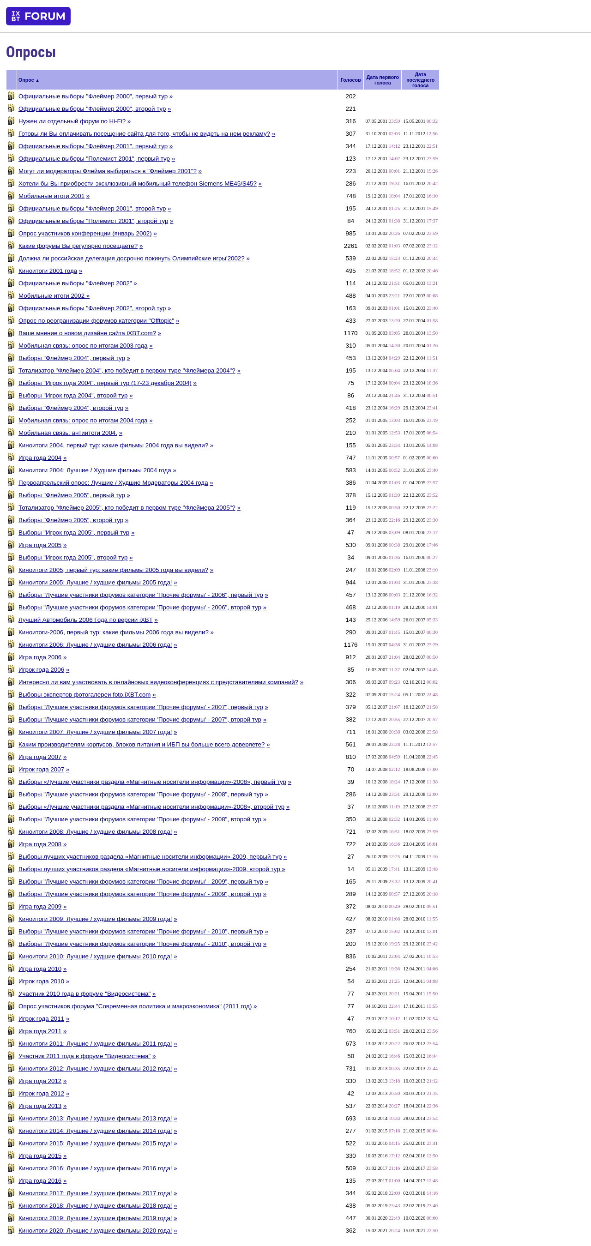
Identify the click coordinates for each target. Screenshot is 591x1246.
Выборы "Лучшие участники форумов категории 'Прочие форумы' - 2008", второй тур (139, 819)
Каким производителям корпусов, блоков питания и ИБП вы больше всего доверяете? (141, 744)
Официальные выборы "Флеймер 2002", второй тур (92, 308)
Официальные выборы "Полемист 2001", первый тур (94, 158)
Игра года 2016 (39, 1180)
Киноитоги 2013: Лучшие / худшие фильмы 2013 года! (95, 1118)
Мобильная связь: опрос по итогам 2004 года (82, 420)
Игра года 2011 (39, 1031)
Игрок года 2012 (41, 1093)
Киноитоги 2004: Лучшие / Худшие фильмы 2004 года (94, 470)
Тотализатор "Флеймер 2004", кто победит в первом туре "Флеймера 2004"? (126, 370)
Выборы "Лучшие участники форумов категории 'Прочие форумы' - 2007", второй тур (139, 719)
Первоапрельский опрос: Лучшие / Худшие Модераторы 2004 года (113, 482)
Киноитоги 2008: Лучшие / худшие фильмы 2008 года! (95, 831)
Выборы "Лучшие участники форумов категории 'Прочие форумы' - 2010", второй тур (139, 943)
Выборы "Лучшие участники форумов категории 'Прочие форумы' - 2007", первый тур (140, 707)
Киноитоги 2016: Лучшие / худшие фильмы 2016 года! (95, 1168)
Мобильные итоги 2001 (51, 196)
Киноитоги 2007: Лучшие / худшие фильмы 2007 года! (95, 731)
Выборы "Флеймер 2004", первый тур (71, 358)
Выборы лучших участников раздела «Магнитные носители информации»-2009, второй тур (150, 869)
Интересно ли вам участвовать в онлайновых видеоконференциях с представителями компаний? (158, 682)
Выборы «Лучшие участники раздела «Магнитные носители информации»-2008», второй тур (151, 806)
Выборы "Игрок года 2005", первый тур (73, 532)
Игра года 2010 (39, 968)
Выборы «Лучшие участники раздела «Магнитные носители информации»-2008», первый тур (152, 781)
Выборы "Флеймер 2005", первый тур (71, 495)
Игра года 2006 (39, 657)
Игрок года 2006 (41, 669)
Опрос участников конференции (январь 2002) (85, 233)
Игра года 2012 (39, 1080)
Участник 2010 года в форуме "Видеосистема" (84, 993)
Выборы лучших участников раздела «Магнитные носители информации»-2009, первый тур (150, 856)
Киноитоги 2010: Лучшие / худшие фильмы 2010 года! (95, 956)
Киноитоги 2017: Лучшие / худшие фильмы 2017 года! (95, 1193)
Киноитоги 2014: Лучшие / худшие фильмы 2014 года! (95, 1130)
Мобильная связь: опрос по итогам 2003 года (82, 345)
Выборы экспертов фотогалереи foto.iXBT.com (84, 694)
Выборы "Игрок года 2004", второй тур (72, 395)
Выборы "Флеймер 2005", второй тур (70, 520)
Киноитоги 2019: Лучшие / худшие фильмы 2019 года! (95, 1218)
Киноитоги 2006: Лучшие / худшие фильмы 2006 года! (95, 644)
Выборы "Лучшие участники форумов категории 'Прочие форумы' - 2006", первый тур (140, 594)
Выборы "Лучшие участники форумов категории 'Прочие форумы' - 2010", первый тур (140, 931)
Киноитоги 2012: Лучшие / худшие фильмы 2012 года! (95, 1068)
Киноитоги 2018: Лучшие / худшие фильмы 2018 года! (95, 1205)
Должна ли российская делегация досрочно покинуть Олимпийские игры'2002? (131, 258)
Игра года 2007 (39, 756)
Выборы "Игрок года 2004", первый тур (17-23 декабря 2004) (105, 382)
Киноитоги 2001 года (47, 270)
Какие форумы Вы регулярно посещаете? (78, 245)
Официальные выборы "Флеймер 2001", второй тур (92, 208)
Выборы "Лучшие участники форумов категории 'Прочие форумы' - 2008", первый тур (140, 794)
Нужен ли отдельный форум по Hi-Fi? (72, 121)
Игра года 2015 (39, 1155)
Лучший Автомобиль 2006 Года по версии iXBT (85, 619)
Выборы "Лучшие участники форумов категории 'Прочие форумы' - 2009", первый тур (140, 881)
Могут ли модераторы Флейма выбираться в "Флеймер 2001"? (107, 171)
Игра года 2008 (39, 844)
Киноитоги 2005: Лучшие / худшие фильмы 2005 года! (95, 582)
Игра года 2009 (39, 906)
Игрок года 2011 (41, 1018)
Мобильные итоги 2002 (52, 295)
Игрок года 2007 (41, 769)
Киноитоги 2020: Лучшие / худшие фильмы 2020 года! (95, 1230)
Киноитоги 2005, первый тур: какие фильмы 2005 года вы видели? (113, 569)
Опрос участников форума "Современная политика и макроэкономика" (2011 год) (135, 1006)
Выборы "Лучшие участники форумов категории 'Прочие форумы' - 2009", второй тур (139, 894)
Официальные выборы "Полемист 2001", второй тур (93, 220)
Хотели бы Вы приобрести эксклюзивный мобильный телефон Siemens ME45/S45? (137, 183)
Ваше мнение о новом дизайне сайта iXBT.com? (87, 333)
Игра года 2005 (39, 545)
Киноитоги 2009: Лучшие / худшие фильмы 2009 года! (95, 918)
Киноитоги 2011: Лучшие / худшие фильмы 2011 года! (95, 1043)
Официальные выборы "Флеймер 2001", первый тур (93, 146)
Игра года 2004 (39, 457)
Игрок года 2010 (41, 981)
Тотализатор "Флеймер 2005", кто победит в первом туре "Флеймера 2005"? (126, 507)
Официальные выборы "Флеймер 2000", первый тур (93, 96)
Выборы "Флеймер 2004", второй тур (70, 407)
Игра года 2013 (39, 1105)
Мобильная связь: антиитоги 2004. (67, 432)
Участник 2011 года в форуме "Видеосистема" (84, 1056)
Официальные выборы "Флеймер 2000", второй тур (92, 108)
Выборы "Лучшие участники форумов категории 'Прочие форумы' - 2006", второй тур (139, 607)
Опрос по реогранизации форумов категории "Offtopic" (96, 320)
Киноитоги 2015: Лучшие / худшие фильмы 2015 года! (95, 1143)
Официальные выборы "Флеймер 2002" (75, 283)
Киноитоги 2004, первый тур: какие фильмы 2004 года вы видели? (113, 445)
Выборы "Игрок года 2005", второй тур (72, 557)
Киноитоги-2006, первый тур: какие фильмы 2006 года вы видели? (113, 632)
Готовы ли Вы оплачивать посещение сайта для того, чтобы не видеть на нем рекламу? (144, 133)
